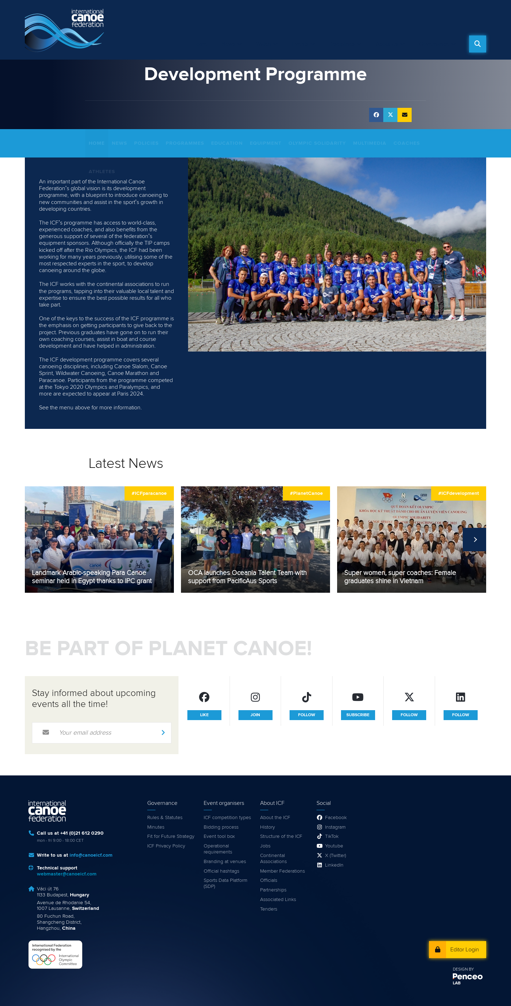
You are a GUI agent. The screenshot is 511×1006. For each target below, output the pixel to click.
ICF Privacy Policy (166, 846)
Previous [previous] (36, 539)
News (228, 44)
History (267, 827)
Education (227, 143)
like (204, 715)
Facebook (336, 817)
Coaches (407, 143)
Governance (434, 44)
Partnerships (273, 890)
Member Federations (282, 871)
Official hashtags (221, 871)
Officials (268, 880)
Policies (146, 143)
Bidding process (221, 827)
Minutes (155, 827)
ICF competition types (227, 817)
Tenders (268, 909)
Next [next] (474, 539)
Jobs (265, 846)
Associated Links (278, 899)
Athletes (102, 171)
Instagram (335, 827)
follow (306, 715)
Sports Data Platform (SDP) (225, 883)
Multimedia (369, 143)
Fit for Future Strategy (170, 836)
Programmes (185, 143)
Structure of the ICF (281, 836)
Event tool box (219, 836)
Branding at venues (225, 861)
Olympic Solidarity (317, 143)
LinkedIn (334, 865)
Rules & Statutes (164, 817)
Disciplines (342, 44)
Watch (263, 44)
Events (300, 44)
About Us (387, 44)
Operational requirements (218, 849)
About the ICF (275, 817)
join (255, 715)
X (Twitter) (335, 855)
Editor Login (464, 949)
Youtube (334, 846)
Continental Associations (273, 858)
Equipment (265, 143)
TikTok (332, 836)
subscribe (357, 715)
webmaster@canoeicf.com (67, 874)
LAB (457, 983)
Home (199, 44)
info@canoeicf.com (91, 855)
